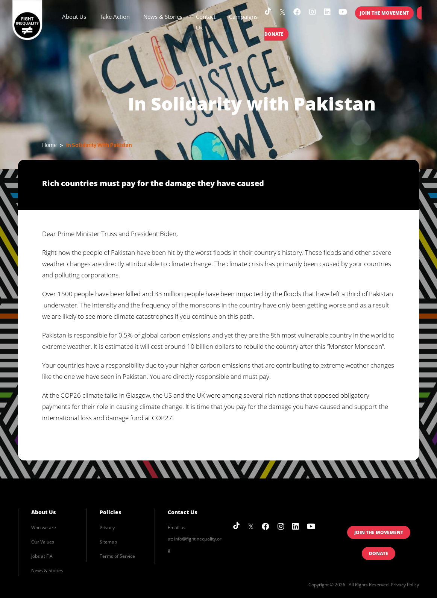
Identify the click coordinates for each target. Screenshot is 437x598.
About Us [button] (74, 16)
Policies (110, 512)
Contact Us (205, 22)
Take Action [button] (115, 16)
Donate (378, 553)
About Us (43, 512)
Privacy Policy (405, 584)
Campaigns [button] (243, 16)
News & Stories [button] (162, 16)
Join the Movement (384, 13)
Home (49, 144)
